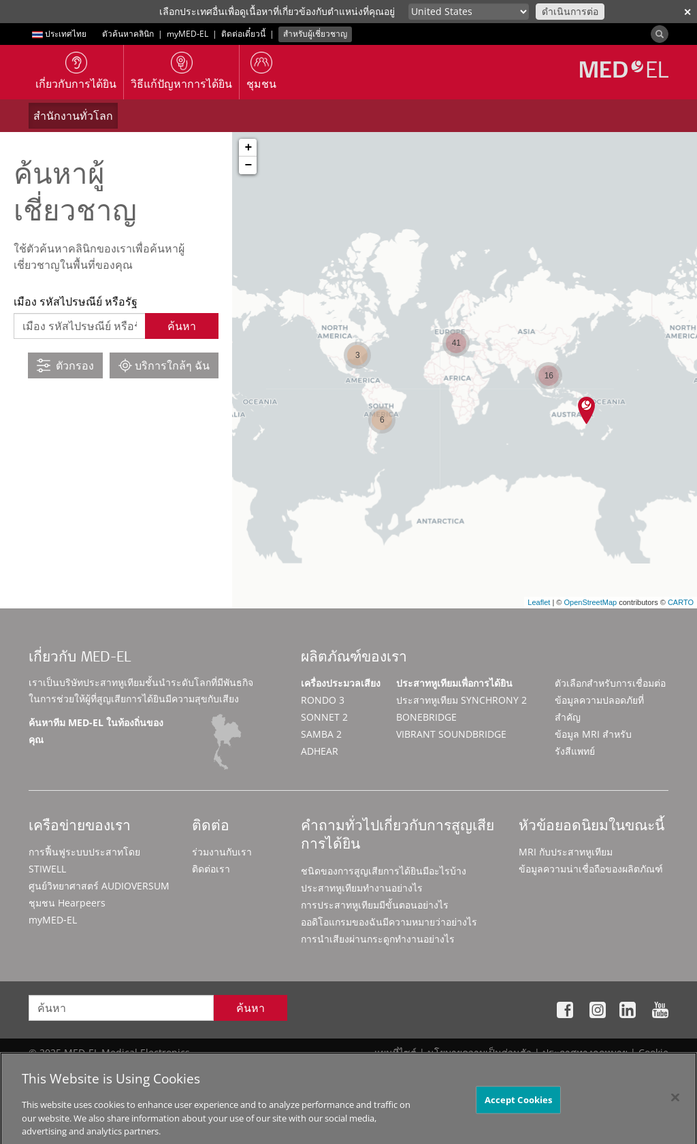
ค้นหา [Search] (250, 1007)
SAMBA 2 (321, 734)
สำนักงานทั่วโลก (73, 115)
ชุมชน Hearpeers (67, 902)
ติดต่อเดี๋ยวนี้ (243, 33)
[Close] (675, 1113)
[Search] (659, 34)
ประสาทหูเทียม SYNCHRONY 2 (461, 699)
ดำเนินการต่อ (570, 11)
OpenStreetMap (590, 602)
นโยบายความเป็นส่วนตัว (479, 1052)
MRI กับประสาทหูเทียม (566, 851)
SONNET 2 (324, 716)
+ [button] (248, 148)
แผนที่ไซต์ (395, 1052)
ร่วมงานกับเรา (222, 851)
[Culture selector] (468, 11)
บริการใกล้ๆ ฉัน (164, 365)
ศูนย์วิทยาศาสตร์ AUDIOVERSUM (99, 885)
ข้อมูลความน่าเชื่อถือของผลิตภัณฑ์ (591, 868)
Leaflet (539, 602)
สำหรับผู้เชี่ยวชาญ (315, 33)
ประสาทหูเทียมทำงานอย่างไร (362, 887)
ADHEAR (319, 751)
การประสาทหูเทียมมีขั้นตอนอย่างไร (375, 904)
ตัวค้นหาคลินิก (128, 33)
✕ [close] (687, 11)
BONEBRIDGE (426, 716)
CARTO (681, 602)
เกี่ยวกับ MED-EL (80, 658)
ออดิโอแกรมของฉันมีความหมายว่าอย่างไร (389, 921)
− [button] (248, 165)
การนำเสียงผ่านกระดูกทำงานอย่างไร (378, 938)
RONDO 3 (322, 699)
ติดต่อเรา (211, 868)
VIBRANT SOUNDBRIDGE (451, 734)
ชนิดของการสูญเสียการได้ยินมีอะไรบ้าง (383, 870)
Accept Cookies (519, 1115)
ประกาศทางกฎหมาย (585, 1052)
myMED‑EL (187, 33)
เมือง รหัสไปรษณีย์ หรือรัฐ (75, 301)
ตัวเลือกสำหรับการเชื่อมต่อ (610, 682)
